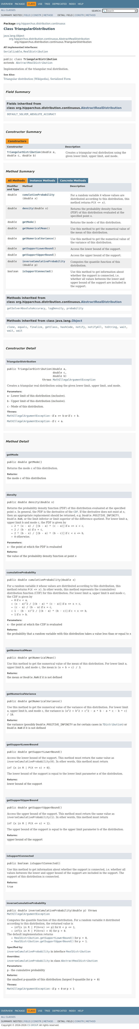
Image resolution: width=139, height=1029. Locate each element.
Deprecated (59, 4)
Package (20, 4)
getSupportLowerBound (37, 248)
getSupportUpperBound (37, 254)
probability (75, 308)
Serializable (13, 51)
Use (40, 4)
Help (80, 4)
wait (123, 327)
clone (11, 327)
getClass (51, 327)
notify (80, 327)
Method (48, 15)
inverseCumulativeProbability (43, 261)
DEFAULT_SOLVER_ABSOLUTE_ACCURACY (31, 114)
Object (77, 320)
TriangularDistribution (24, 152)
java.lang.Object (14, 35)
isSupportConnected (36, 271)
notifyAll (95, 327)
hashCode (66, 327)
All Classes (8, 10)
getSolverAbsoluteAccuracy (26, 308)
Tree (47, 4)
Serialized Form (60, 78)
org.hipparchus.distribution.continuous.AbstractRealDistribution (49, 38)
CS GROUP (32, 1025)
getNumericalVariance (37, 238)
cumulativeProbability (38, 194)
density (27, 208)
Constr (36, 15)
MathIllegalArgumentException (74, 379)
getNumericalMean (34, 228)
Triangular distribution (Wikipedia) (26, 78)
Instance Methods (42, 180)
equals (22, 327)
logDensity (56, 308)
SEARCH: (96, 11)
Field (27, 15)
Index (72, 4)
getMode (27, 222)
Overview (7, 4)
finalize (36, 327)
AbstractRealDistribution (34, 62)
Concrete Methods (73, 180)
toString (111, 327)
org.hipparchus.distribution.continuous (40, 23)
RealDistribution (36, 51)
